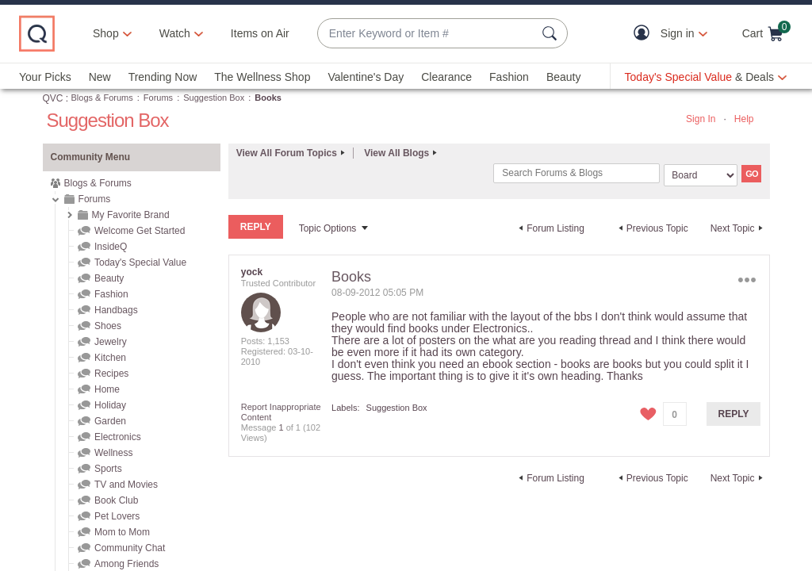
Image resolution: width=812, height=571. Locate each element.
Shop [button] (106, 33)
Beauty (563, 77)
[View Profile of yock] (251, 271)
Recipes (111, 373)
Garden (110, 421)
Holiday (110, 405)
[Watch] (175, 33)
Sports (108, 468)
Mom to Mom (122, 532)
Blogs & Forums (102, 97)
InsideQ (110, 246)
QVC (53, 98)
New (100, 77)
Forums (158, 97)
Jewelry (110, 341)
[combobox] (426, 33)
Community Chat (129, 548)
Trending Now (162, 77)
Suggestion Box (213, 97)
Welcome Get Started (140, 230)
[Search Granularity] (700, 175)
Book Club (116, 500)
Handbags (116, 310)
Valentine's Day (365, 77)
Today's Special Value (140, 262)
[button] (645, 33)
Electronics (117, 437)
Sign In (700, 119)
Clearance (446, 77)
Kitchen (110, 357)
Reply (733, 413)
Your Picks (45, 77)
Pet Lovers (117, 516)
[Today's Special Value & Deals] (706, 77)
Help (744, 119)
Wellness (113, 452)
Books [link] (268, 97)
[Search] (576, 173)
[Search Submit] (552, 33)
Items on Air (260, 33)
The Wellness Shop (262, 77)
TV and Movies (126, 484)
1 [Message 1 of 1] (280, 426)
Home (107, 389)
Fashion (509, 77)
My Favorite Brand (131, 214)
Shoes (107, 325)
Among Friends (126, 563)
